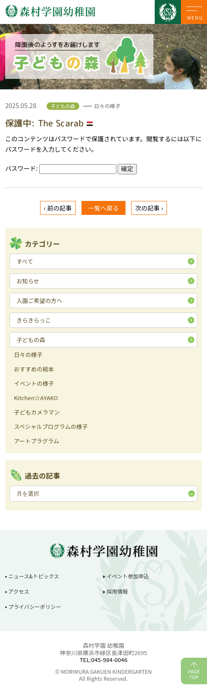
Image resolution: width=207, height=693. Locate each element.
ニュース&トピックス (33, 576)
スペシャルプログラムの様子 (51, 427)
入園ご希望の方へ (39, 300)
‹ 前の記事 (58, 208)
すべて (25, 261)
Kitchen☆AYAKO (36, 398)
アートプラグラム (36, 441)
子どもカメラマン (37, 412)
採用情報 (117, 591)
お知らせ (28, 281)
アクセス (18, 591)
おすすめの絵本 (34, 369)
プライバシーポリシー (34, 606)
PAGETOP (194, 674)
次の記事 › (149, 208)
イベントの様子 (34, 383)
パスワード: (60, 168)
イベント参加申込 (128, 576)
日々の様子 (28, 355)
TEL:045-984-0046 (104, 660)
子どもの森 (31, 340)
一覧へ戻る (103, 208)
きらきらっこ (34, 320)
